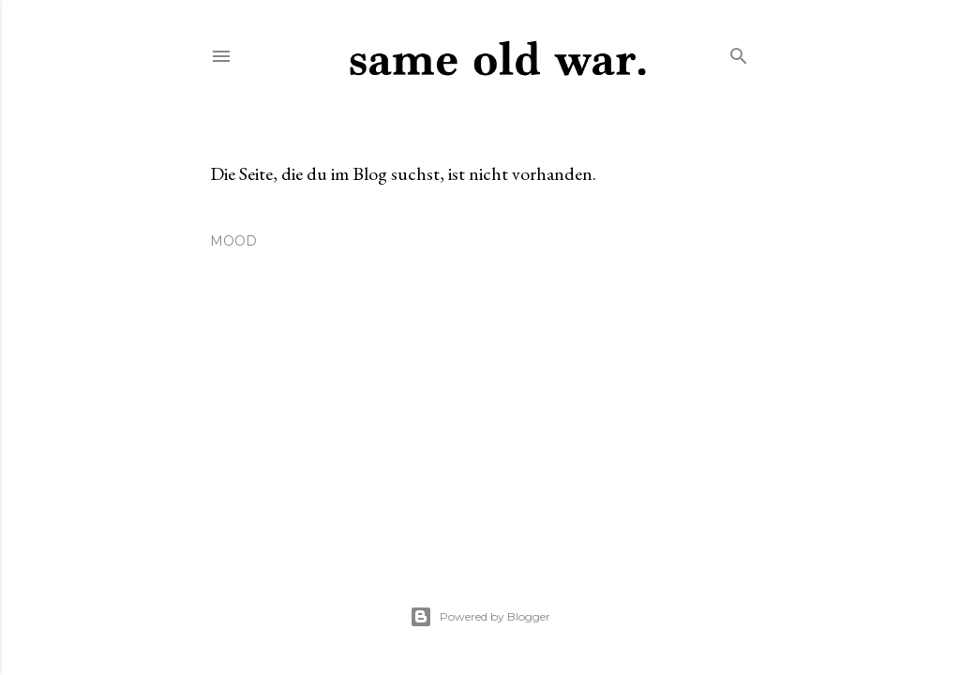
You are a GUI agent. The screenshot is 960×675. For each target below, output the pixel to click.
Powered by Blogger (480, 617)
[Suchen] (739, 52)
